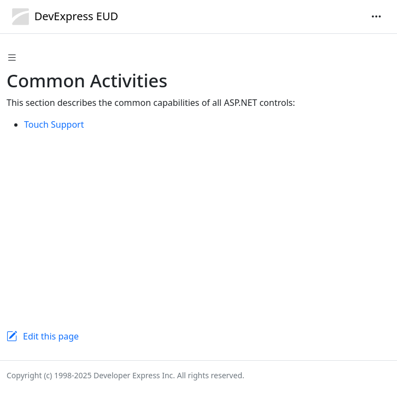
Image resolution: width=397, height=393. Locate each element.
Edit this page (51, 336)
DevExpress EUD (62, 17)
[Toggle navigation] (376, 16)
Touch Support (54, 124)
